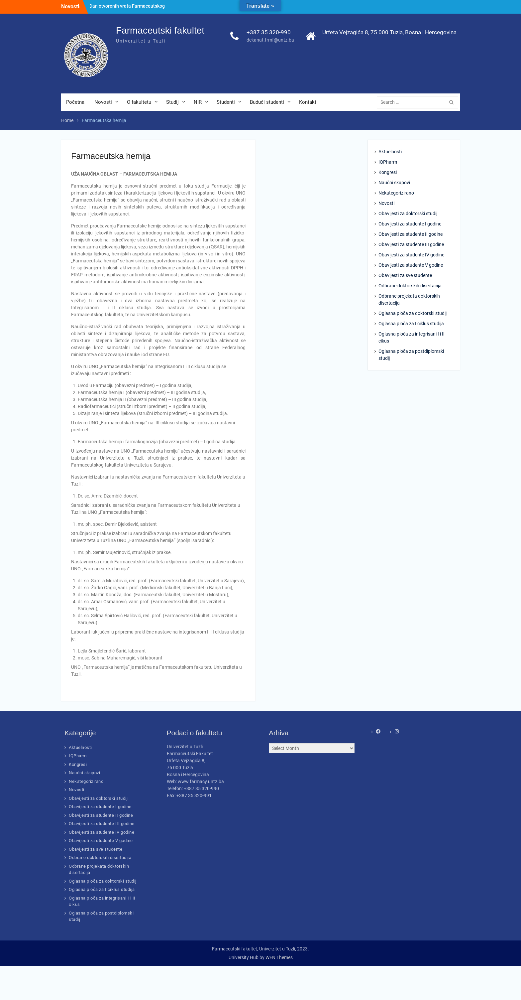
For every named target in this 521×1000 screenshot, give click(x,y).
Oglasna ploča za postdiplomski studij (411, 355)
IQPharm (387, 162)
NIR (198, 102)
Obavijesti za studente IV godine (411, 254)
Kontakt (307, 102)
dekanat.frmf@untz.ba (270, 40)
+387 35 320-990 (269, 32)
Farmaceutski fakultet (160, 30)
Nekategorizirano (396, 193)
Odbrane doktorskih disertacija (410, 285)
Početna (75, 102)
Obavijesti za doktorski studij (407, 213)
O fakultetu (139, 102)
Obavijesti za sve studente (405, 275)
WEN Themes (279, 957)
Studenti (226, 102)
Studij (172, 102)
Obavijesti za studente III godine (411, 244)
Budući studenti (267, 102)
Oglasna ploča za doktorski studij (412, 313)
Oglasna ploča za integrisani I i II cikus (411, 337)
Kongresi (387, 172)
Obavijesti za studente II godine (410, 234)
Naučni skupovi (394, 182)
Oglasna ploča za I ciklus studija (411, 323)
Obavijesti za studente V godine (410, 265)
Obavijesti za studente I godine (409, 223)
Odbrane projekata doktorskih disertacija (409, 299)
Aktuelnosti (390, 151)
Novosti (103, 102)
